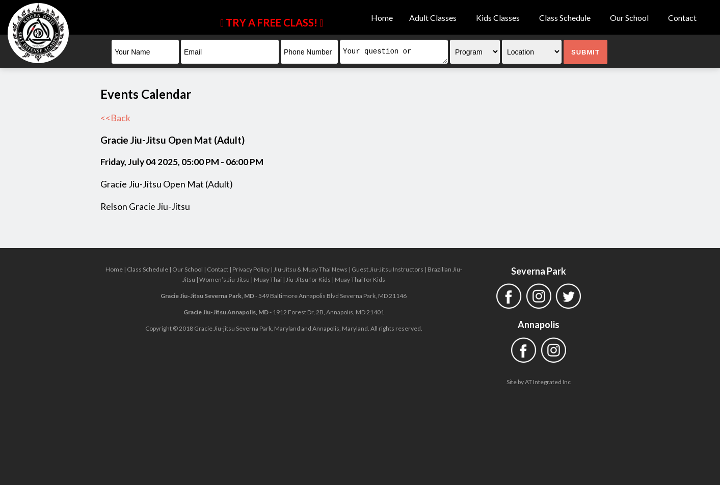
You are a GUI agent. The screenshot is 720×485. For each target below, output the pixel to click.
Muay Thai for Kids (360, 279)
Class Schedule (566, 18)
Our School (631, 18)
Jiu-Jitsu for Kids (308, 279)
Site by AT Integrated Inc (538, 382)
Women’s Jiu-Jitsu (224, 279)
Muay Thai (268, 279)
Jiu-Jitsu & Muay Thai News (311, 269)
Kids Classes (499, 18)
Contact (682, 18)
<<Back (115, 118)
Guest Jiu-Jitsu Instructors (387, 269)
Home (382, 18)
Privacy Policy (251, 269)
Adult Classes (434, 18)
